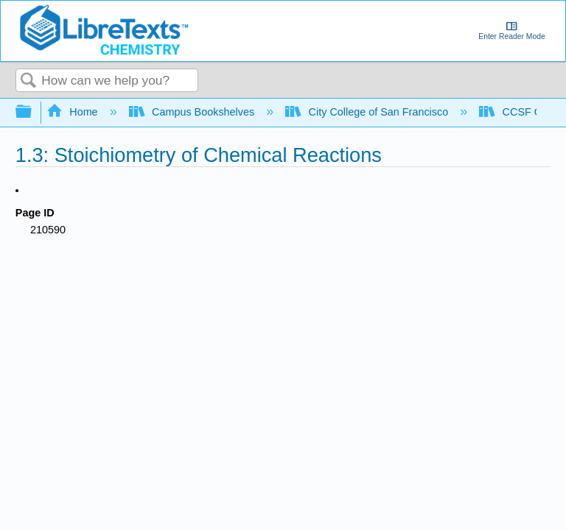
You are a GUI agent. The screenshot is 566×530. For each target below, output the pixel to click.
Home (73, 112)
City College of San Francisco (368, 112)
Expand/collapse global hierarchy (33, 112)
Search (28, 81)
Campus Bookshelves (193, 112)
